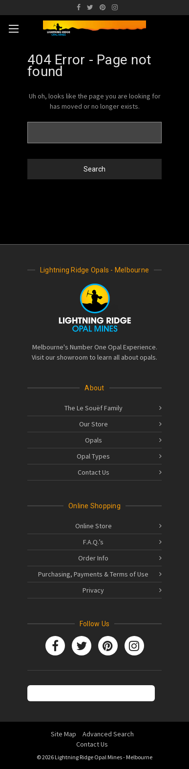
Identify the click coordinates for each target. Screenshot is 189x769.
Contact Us (93, 472)
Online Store (93, 525)
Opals (93, 440)
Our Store (93, 424)
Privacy (93, 590)
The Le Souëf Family (93, 408)
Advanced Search (108, 734)
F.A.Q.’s (93, 542)
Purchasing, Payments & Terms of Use (93, 574)
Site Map (63, 734)
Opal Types (93, 456)
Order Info (93, 558)
